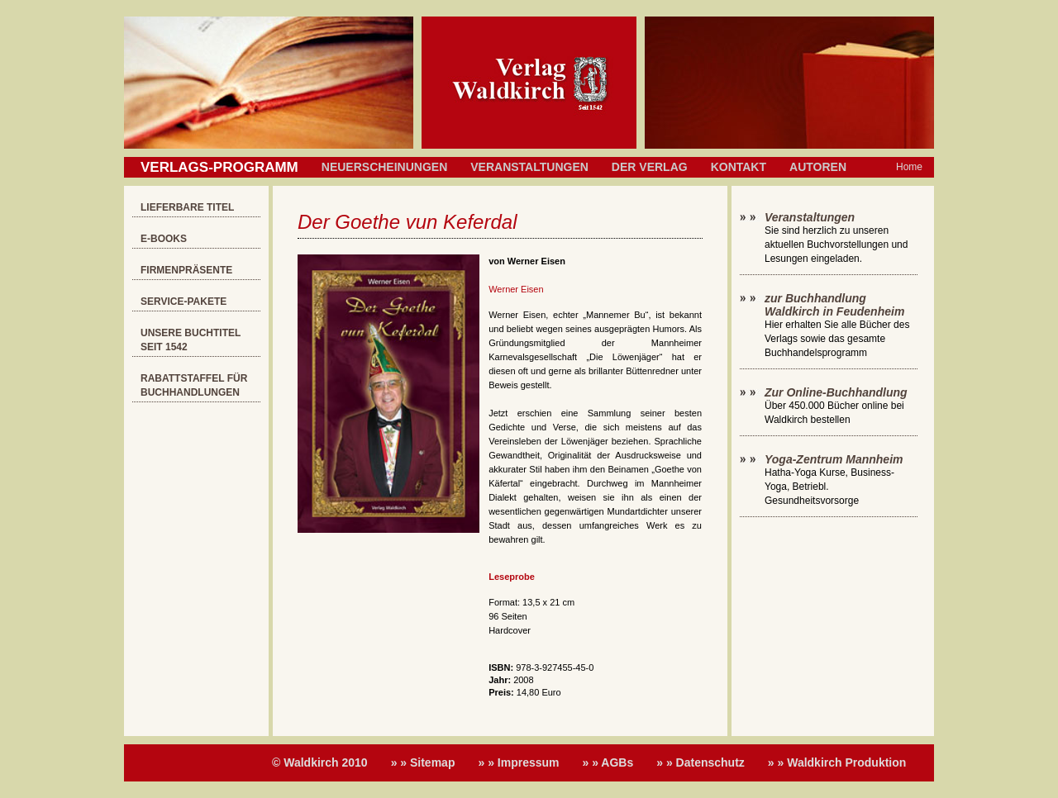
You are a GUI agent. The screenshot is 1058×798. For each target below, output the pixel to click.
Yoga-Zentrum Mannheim (834, 459)
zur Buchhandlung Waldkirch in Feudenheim (834, 305)
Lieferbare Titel (187, 207)
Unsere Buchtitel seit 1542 (191, 340)
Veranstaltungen (529, 166)
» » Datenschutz (700, 762)
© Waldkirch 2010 (320, 762)
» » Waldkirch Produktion (837, 762)
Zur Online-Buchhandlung (836, 392)
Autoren (817, 166)
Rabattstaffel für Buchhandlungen (194, 385)
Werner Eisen (515, 289)
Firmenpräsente (186, 270)
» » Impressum (518, 762)
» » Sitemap (423, 762)
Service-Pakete (183, 301)
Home (909, 167)
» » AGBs (608, 762)
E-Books (164, 239)
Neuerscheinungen (384, 166)
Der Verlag (650, 166)
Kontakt (738, 166)
